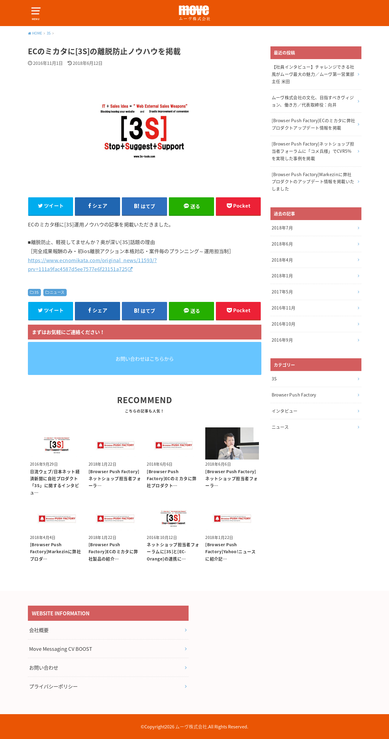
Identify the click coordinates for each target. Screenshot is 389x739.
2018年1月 (282, 276)
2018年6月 (282, 244)
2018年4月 (282, 260)
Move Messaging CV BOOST (60, 648)
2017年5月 (282, 292)
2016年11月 (284, 308)
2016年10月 (284, 324)
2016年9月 (282, 340)
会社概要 (39, 630)
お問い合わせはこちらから (145, 358)
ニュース (57, 292)
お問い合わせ (43, 667)
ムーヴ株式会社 (191, 726)
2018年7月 (282, 228)
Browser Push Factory (294, 395)
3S (36, 292)
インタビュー (285, 411)
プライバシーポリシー (53, 686)
